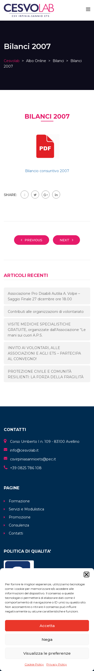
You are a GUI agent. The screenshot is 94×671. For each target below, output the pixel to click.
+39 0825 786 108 (26, 468)
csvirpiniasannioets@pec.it (33, 459)
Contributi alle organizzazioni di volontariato (46, 311)
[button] (86, 574)
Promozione (20, 517)
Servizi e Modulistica (26, 509)
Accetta (47, 625)
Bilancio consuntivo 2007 (47, 171)
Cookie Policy (34, 664)
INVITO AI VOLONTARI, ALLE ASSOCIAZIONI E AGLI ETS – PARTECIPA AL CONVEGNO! (44, 353)
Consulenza (19, 525)
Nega (47, 639)
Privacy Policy (56, 664)
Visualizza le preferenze (47, 653)
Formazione (19, 501)
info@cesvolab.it (24, 450)
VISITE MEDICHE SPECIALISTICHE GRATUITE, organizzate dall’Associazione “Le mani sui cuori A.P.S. (47, 330)
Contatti (16, 533)
